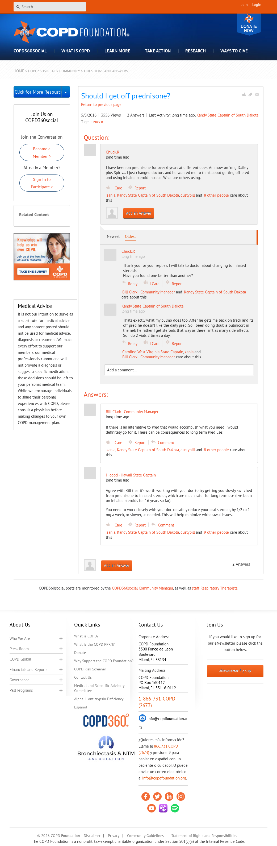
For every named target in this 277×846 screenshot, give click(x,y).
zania (111, 195)
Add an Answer (138, 213)
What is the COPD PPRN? (94, 644)
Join (244, 4)
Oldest (130, 236)
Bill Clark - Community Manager (148, 292)
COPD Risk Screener (90, 669)
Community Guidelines (145, 835)
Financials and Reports (28, 669)
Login (256, 4)
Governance (20, 679)
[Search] (50, 6)
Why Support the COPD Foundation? (103, 660)
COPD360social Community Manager (142, 588)
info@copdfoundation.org (164, 778)
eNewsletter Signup (235, 671)
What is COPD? (86, 636)
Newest (113, 236)
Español (80, 707)
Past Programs (21, 690)
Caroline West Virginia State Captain (152, 351)
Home (19, 70)
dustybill (188, 195)
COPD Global (20, 659)
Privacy (114, 835)
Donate (249, 25)
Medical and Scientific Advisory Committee (99, 688)
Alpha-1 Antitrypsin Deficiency (99, 698)
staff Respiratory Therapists (214, 588)
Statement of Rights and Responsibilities (204, 835)
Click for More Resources (38, 92)
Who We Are (20, 638)
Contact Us (83, 677)
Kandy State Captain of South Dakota (227, 115)
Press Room (19, 648)
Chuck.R (97, 121)
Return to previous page (101, 104)
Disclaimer (92, 835)
